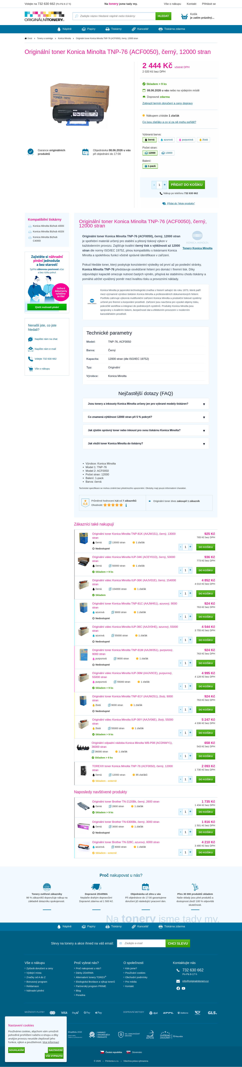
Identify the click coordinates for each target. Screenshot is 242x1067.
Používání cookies (135, 973)
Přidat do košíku (187, 184)
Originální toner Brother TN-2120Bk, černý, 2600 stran (125, 801)
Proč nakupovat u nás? (88, 968)
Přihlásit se (209, 3)
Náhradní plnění (35, 990)
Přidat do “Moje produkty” (178, 203)
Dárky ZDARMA (85, 973)
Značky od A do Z (36, 977)
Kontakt (191, 3)
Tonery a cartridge (45, 38)
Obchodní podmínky (136, 977)
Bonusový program (37, 981)
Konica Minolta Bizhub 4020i (48, 231)
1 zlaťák (140, 542)
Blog (78, 990)
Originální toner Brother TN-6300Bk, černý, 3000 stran (125, 822)
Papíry (87, 29)
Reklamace (33, 986)
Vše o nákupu (172, 3)
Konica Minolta (64, 38)
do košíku (206, 547)
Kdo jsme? (131, 968)
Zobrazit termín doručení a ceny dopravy (167, 103)
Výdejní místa (34, 973)
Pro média (131, 981)
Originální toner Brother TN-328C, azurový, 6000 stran (126, 842)
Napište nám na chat (42, 339)
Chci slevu (178, 943)
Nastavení (56, 1050)
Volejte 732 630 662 (42, 358)
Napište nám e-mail (42, 348)
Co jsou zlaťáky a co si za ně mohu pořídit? (169, 122)
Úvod (30, 38)
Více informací (51, 1042)
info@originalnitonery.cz (196, 981)
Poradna (80, 995)
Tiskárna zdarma (174, 29)
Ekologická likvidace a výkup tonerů (95, 981)
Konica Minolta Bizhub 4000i (48, 225)
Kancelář (141, 29)
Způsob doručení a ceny (40, 968)
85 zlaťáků (141, 774)
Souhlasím (16, 1050)
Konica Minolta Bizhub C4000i (45, 239)
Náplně (62, 29)
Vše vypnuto (54, 1055)
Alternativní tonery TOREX (92, 977)
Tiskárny (114, 29)
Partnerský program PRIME (91, 986)
